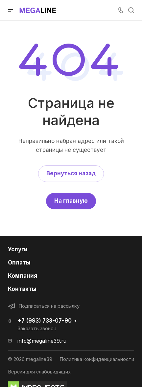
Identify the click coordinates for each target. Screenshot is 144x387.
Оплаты (19, 262)
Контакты (22, 289)
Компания (22, 275)
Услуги (18, 249)
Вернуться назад (71, 173)
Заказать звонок (36, 329)
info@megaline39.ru (41, 341)
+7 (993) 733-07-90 (44, 320)
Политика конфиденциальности (97, 359)
